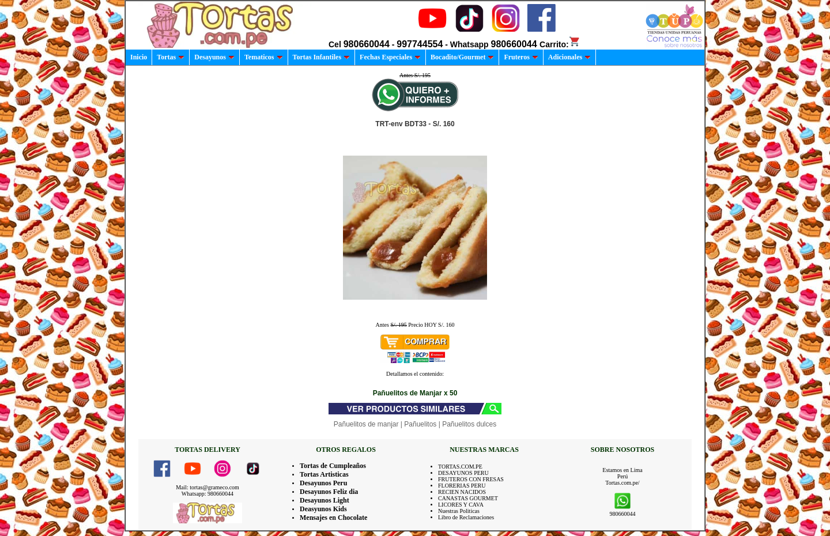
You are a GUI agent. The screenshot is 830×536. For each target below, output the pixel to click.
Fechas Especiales (390, 57)
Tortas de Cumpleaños (333, 466)
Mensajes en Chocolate (333, 518)
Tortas (170, 57)
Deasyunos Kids (323, 509)
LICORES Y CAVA (461, 504)
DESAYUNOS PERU (463, 473)
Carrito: (560, 44)
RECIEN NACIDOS (462, 492)
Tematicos (263, 57)
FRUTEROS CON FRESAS (471, 479)
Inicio (138, 57)
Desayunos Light (324, 500)
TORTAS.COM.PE (460, 466)
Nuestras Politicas (459, 511)
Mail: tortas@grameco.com (207, 487)
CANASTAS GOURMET (468, 498)
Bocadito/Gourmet (462, 57)
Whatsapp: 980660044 (207, 493)
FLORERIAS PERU (462, 485)
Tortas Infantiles (321, 57)
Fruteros (521, 57)
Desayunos (214, 57)
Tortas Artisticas (324, 474)
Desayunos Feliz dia (329, 492)
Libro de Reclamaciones (466, 517)
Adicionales (569, 57)
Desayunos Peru (323, 483)
